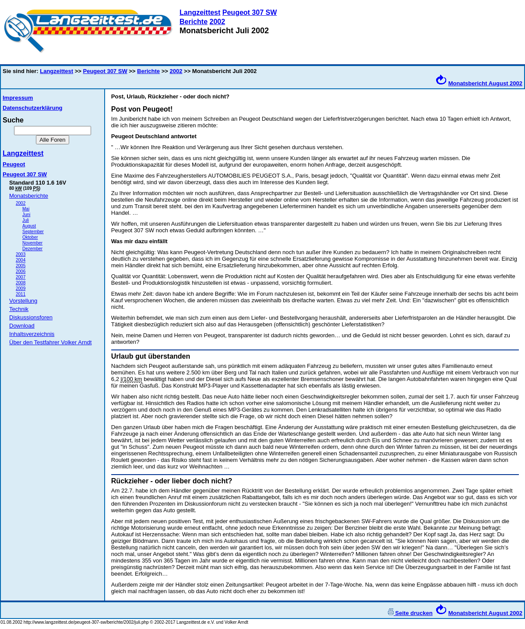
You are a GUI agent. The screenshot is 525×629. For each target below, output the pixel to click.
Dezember (32, 248)
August (29, 226)
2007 (20, 277)
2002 (217, 21)
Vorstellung (23, 300)
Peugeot (14, 164)
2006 (20, 271)
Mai (25, 208)
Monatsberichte (28, 195)
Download (22, 325)
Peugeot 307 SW (249, 12)
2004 (20, 260)
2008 (20, 282)
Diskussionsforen (31, 317)
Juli (25, 220)
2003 (20, 254)
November (32, 243)
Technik (18, 309)
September (33, 231)
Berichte (194, 21)
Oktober (30, 237)
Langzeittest (200, 12)
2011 (20, 294)
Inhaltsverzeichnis (31, 334)
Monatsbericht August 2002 (485, 83)
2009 (20, 288)
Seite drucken (410, 613)
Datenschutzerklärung (33, 108)
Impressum (18, 97)
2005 (20, 265)
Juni (26, 214)
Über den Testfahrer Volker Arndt (50, 342)
